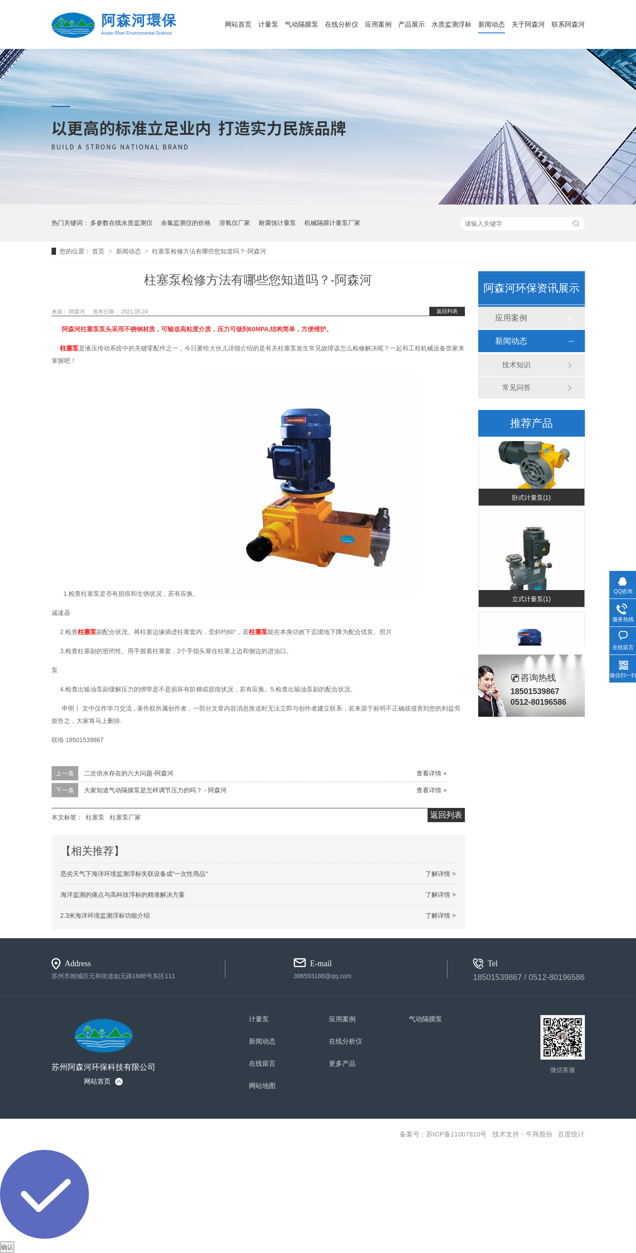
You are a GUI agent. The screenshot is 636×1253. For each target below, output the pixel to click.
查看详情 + (431, 773)
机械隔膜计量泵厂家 (332, 222)
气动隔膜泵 (301, 24)
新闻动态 (491, 24)
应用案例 (378, 24)
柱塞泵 (69, 348)
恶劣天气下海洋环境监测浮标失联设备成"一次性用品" (134, 873)
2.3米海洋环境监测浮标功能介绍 (105, 915)
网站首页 (238, 24)
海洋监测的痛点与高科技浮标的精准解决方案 (122, 894)
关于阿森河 (528, 24)
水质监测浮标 (452, 24)
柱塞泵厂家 (125, 817)
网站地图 (262, 1085)
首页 (99, 251)
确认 (7, 1247)
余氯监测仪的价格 (186, 222)
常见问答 (516, 387)
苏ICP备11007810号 (456, 1134)
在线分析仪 (341, 24)
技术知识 (516, 365)
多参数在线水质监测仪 (121, 222)
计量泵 (268, 24)
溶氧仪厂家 (234, 222)
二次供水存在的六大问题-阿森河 (128, 773)
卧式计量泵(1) (531, 498)
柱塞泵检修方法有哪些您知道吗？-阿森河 (209, 251)
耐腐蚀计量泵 (277, 222)
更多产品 (342, 1063)
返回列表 (447, 311)
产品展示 (411, 24)
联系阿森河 (568, 24)
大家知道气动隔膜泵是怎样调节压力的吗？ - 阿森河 (155, 790)
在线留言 (262, 1063)
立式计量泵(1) (531, 599)
